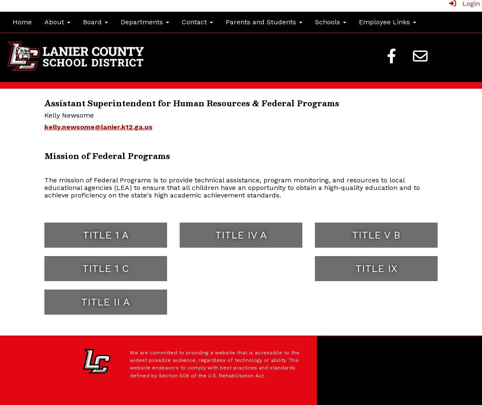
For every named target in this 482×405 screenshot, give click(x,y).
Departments (145, 22)
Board (95, 22)
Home (22, 22)
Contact (197, 22)
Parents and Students (264, 22)
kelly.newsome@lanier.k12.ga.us (98, 127)
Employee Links (387, 22)
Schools (330, 22)
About (57, 22)
